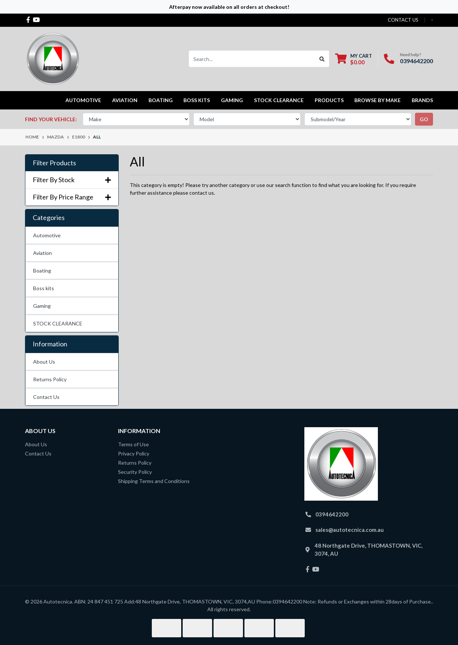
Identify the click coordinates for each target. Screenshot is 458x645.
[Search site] (322, 58)
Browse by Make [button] (377, 100)
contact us (403, 20)
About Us (44, 361)
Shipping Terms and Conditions (154, 481)
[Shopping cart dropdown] (353, 59)
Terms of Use (133, 444)
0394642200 (416, 60)
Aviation (42, 253)
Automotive (47, 235)
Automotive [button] (83, 100)
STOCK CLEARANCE (279, 100)
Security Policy (135, 472)
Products (329, 100)
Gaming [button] (232, 100)
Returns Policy (50, 379)
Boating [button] (161, 100)
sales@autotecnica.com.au (349, 529)
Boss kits (196, 100)
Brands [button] (422, 100)
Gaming (42, 306)
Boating (42, 270)
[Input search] (252, 58)
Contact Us (46, 397)
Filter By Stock (72, 180)
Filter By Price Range (72, 197)
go (424, 119)
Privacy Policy (133, 453)
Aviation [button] (124, 100)
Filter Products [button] (54, 163)
